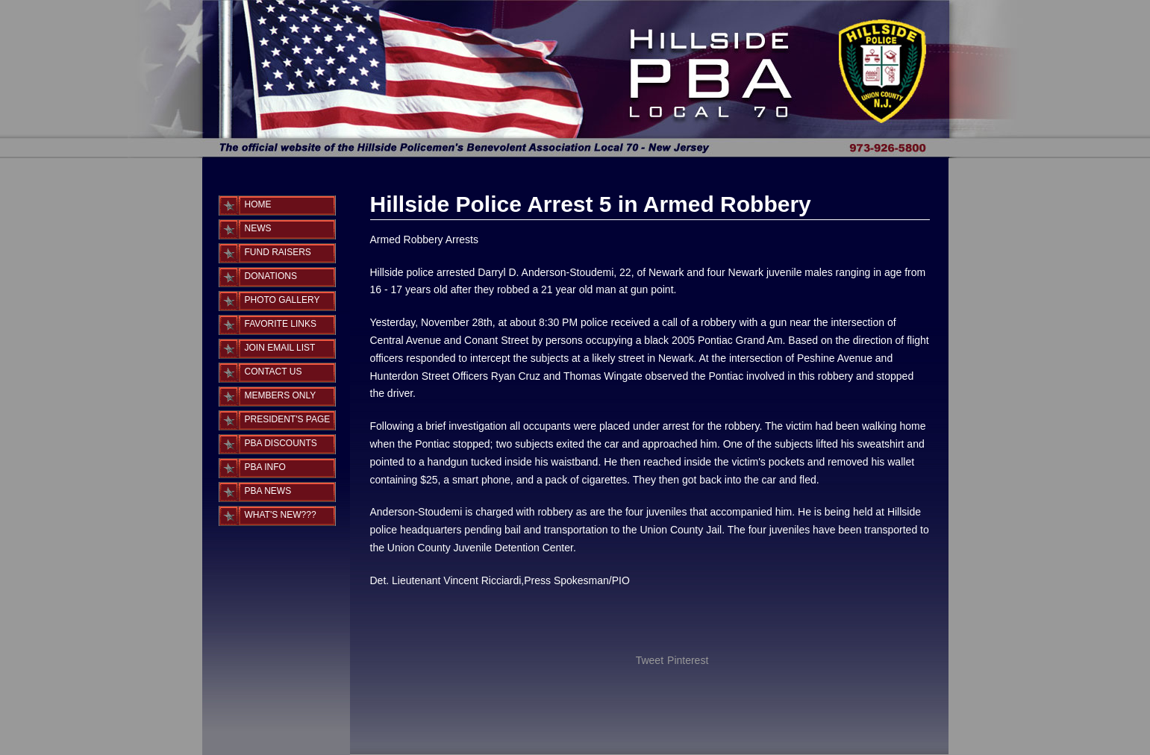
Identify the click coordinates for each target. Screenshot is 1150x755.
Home (258, 204)
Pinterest (687, 660)
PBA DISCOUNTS (281, 443)
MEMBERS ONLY (280, 395)
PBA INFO (265, 467)
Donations (271, 276)
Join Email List (280, 347)
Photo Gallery (282, 300)
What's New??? (280, 515)
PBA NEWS (268, 491)
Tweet (649, 660)
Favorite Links (280, 324)
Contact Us (273, 371)
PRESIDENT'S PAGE (288, 419)
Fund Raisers (278, 252)
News (258, 228)
